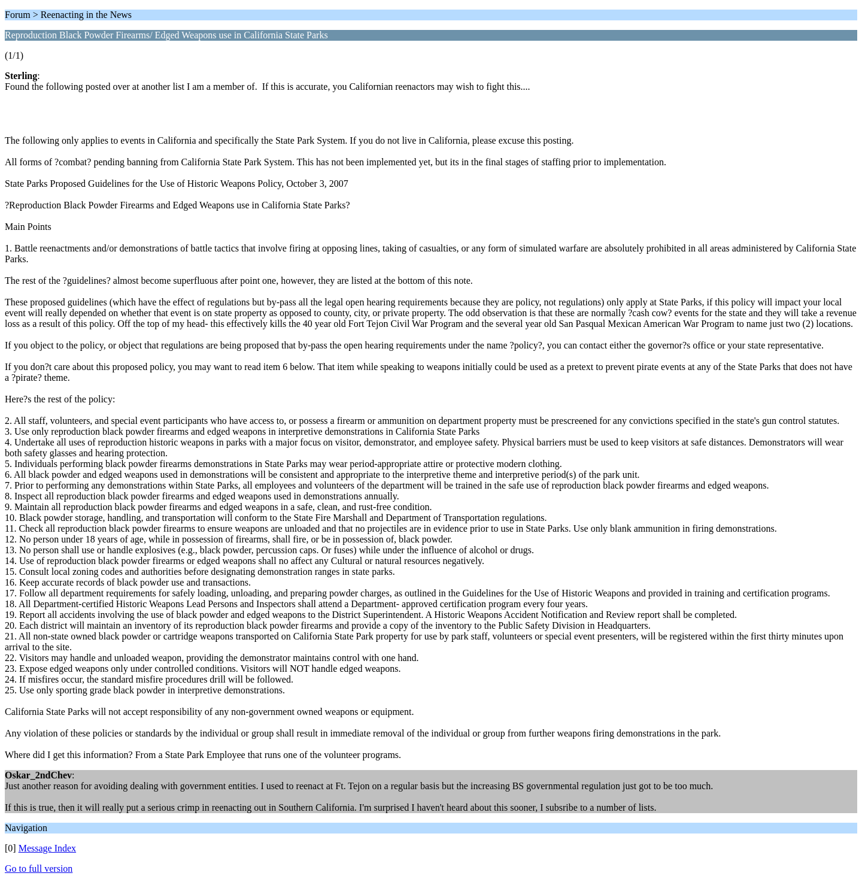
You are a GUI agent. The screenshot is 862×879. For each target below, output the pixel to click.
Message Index (47, 848)
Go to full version (38, 868)
